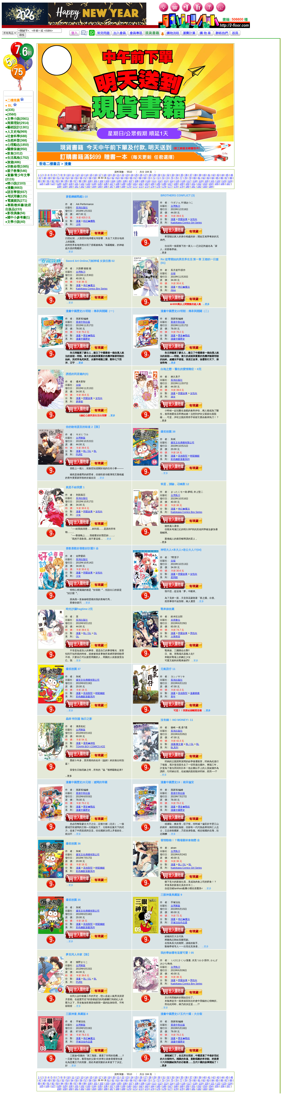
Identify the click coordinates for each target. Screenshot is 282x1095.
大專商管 (175, 636)
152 (199, 183)
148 (176, 183)
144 (152, 183)
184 (211, 186)
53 (67, 178)
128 (59, 183)
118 (195, 181)
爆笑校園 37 (73, 668)
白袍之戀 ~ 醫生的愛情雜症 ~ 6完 (181, 369)
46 (231, 175)
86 (222, 178)
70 (149, 178)
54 (72, 178)
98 (80, 181)
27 (145, 175)
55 (76, 178)
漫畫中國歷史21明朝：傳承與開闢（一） (91, 311)
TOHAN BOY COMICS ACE (90, 746)
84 (213, 178)
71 (154, 178)
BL (95, 451)
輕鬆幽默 (195, 456)
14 (86, 175)
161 (77, 186)
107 (131, 181)
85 (217, 178)
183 (205, 186)
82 (203, 178)
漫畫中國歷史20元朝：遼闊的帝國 (86, 782)
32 (168, 175)
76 (176, 178)
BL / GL (87, 451)
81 (199, 178)
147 (170, 183)
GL (95, 633)
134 (94, 183)
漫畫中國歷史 (83, 338)
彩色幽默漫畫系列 (180, 459)
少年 (78, 224)
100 (90, 181)
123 (224, 181)
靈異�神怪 (89, 743)
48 (44, 178)
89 (39, 181)
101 (96, 181)
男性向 (193, 633)
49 (49, 178)
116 (183, 181)
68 (140, 178)
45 (227, 175)
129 (65, 183)
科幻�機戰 (89, 221)
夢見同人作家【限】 (78, 954)
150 (187, 183)
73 (163, 178)
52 (62, 178)
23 (127, 175)
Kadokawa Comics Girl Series (186, 222)
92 (53, 181)
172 (141, 186)
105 (119, 181)
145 (158, 183)
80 (194, 178)
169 (123, 186)
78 (185, 178)
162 (82, 186)
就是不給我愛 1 (75, 487)
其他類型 (182, 456)
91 (48, 181)
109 (142, 181)
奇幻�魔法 (89, 285)
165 (100, 186)
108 (136, 181)
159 (65, 186)
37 (191, 175)
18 (104, 175)
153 (205, 183)
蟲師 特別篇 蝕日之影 (79, 718)
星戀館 (174, 577)
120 (207, 181)
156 (222, 183)
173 (147, 186)
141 (135, 183)
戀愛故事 (182, 219)
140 (129, 183)
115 (177, 181)
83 (208, 178)
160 (71, 186)
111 (154, 181)
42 (213, 175)
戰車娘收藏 (167, 609)
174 (152, 186)
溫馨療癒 (195, 693)
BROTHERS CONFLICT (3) (178, 195)
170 (129, 186)
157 (228, 183)
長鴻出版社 (82, 207)
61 (108, 178)
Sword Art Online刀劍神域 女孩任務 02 (90, 260)
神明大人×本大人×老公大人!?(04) (181, 549)
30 (159, 175)
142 (141, 183)
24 (132, 175)
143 (147, 183)
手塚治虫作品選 (179, 922)
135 (100, 183)
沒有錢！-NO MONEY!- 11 (177, 719)
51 (58, 178)
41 (209, 175)
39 (200, 175)
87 (226, 178)
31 (163, 175)
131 (77, 183)
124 (230, 181)
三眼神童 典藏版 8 (77, 1013)
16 (95, 175)
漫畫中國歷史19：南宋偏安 (177, 782)
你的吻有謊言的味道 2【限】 (83, 426)
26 (141, 175)
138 (117, 183)
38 (195, 175)
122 (218, 181)
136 (106, 183)
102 (101, 181)
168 (117, 186)
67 (135, 178)
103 (107, 181)
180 (187, 186)
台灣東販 (80, 437)
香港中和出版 (83, 322)
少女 (78, 514)
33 (172, 175)
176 (164, 186)
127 (53, 183)
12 (77, 175)
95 (66, 181)
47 (40, 178)
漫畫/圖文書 (177, 744)
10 (68, 175)
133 (88, 183)
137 (112, 183)
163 (88, 186)
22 (123, 175)
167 (112, 186)
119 (201, 181)
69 (144, 178)
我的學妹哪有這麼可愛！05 (177, 952)
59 (94, 178)
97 (75, 181)
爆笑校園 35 (73, 899)
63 (117, 178)
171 (135, 186)
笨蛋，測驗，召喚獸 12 (175, 484)
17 (100, 175)
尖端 (173, 273)
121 (212, 181)
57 (85, 178)
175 (158, 186)
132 (82, 183)
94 (62, 181)
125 (41, 183)
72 (158, 178)
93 (57, 181)
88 (231, 178)
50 (53, 178)
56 (81, 178)
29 (154, 175)
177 (170, 186)
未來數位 (175, 620)
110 (148, 181)
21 (118, 175)
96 (71, 181)
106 (125, 181)
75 (172, 178)
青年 (173, 696)
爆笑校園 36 (73, 843)
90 (43, 181)
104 (113, 181)
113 (166, 181)
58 (90, 178)
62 (113, 178)
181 (193, 186)
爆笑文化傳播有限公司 (182, 442)
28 (150, 175)
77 (181, 178)
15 (91, 175)
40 (204, 175)
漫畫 (78, 221)
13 (82, 175)
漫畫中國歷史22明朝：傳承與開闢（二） (185, 311)
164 (94, 186)
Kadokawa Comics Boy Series (92, 288)
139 (123, 183)
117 (189, 181)
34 (177, 175)
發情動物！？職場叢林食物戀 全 (180, 840)
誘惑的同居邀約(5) (77, 374)
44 (222, 175)
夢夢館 (79, 401)
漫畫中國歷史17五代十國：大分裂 (181, 1013)
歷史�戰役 (89, 335)
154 (211, 183)
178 (176, 186)
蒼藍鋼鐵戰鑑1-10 (77, 196)
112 (160, 181)
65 (126, 178)
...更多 (70, 251)
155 (217, 183)
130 (71, 183)
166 (106, 186)
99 (84, 181)
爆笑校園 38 (168, 431)
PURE (79, 454)
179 (182, 186)
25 (136, 175)
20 (113, 175)
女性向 (193, 219)
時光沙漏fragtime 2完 (79, 609)
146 (164, 183)
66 (131, 178)
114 (172, 181)
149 (182, 183)
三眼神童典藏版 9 (171, 894)
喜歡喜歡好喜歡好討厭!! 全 (82, 548)
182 (199, 186)
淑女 (173, 396)
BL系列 (174, 747)
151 (193, 183)
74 (167, 178)
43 (218, 175)
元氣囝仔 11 (168, 668)
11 (73, 175)
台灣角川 (175, 206)
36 (186, 175)
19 (109, 175)
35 (182, 175)
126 (47, 183)
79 (190, 178)
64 (122, 178)
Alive (173, 290)
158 (59, 186)
